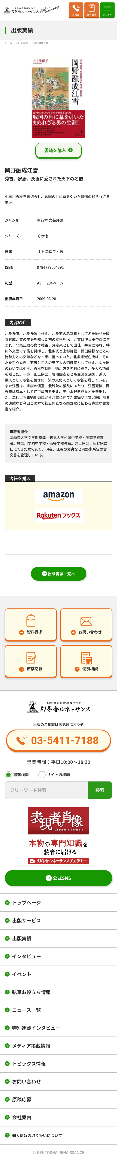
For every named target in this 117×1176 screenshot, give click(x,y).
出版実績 (21, 938)
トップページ (26, 902)
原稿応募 (21, 1099)
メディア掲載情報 (31, 1045)
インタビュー (26, 956)
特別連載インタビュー (36, 1027)
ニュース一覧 (26, 1009)
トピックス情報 (29, 1063)
